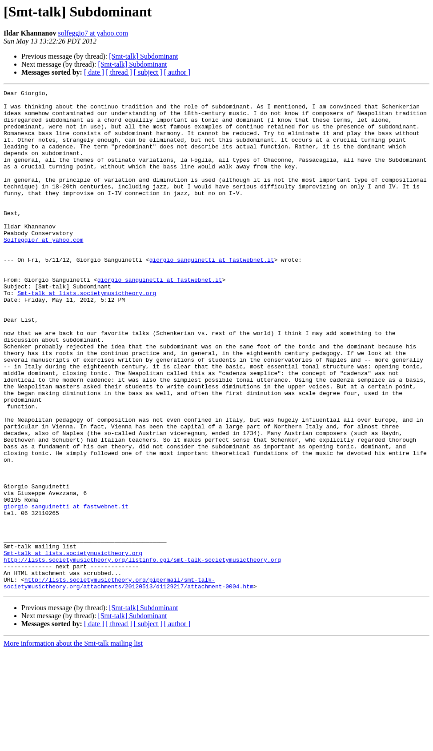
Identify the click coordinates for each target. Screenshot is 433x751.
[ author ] (177, 72)
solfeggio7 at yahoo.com (93, 33)
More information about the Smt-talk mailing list (73, 743)
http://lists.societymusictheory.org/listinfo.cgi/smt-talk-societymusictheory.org (142, 654)
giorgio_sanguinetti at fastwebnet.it (211, 294)
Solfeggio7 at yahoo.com (43, 270)
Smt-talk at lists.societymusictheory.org (86, 334)
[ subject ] (148, 72)
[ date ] (94, 72)
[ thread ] (119, 72)
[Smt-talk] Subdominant (143, 56)
